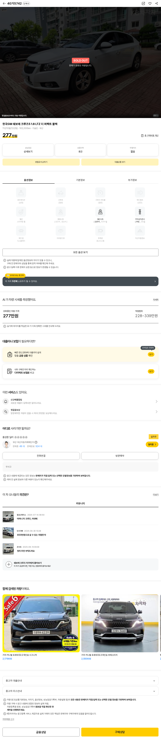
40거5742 (18, 3)
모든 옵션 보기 (80, 252)
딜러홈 (151, 444)
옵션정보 (28, 180)
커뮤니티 (80, 503)
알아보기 (80, 354)
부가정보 (132, 180)
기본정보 (80, 180)
